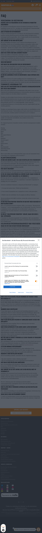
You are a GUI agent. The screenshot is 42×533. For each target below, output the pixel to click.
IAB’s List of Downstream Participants (10, 256)
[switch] (36, 266)
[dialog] (21, 266)
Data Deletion (12, 292)
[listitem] (21, 263)
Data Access (21, 292)
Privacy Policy (29, 292)
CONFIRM (12, 286)
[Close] (39, 240)
